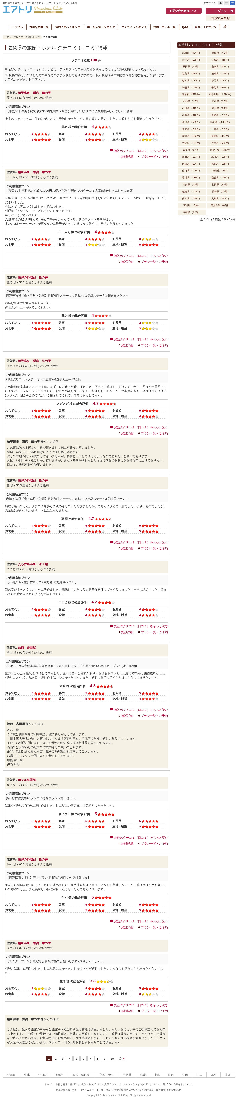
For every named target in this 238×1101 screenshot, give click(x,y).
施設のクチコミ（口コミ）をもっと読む (139, 150)
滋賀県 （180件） (191, 136)
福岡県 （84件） (221, 184)
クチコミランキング (134, 27)
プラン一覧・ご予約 (154, 156)
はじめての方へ (104, 1089)
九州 (213, 1074)
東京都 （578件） (191, 94)
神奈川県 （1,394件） (220, 94)
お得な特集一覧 (39, 27)
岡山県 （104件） (191, 163)
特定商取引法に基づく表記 (128, 1089)
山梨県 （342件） (191, 115)
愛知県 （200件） (191, 129)
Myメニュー (87, 1089)
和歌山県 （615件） (220, 150)
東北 (27, 1074)
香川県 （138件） (191, 177)
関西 (171, 1074)
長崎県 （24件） (221, 191)
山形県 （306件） (220, 66)
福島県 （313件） (191, 73)
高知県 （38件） (192, 184)
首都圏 (59, 1074)
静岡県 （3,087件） (220, 122)
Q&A (185, 27)
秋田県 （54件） (192, 66)
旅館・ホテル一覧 (164, 27)
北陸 (143, 1074)
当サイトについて (206, 27)
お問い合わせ (174, 1089)
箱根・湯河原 (81, 1074)
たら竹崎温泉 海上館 (33, 564)
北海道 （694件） (191, 52)
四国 (199, 1074)
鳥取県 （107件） (191, 156)
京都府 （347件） (220, 136)
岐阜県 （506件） (191, 122)
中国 (185, 1074)
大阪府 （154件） (191, 143)
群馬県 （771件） (220, 80)
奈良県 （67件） (192, 150)
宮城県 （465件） (220, 59)
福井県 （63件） (221, 108)
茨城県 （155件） (220, 73)
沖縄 (227, 1074)
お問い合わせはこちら (184, 10)
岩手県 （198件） (191, 59)
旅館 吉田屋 (27, 647)
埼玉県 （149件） (191, 87)
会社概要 (160, 1089)
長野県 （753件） (220, 115)
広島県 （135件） (220, 163)
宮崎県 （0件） (191, 205)
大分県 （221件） (220, 198)
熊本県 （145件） (191, 198)
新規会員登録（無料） (68, 1089)
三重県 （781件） (220, 129)
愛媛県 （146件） (220, 177)
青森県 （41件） (221, 52)
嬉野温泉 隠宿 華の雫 (34, 92)
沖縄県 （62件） (192, 212)
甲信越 (127, 1074)
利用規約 (149, 1089)
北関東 (42, 1074)
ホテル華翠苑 (27, 780)
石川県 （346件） (191, 108)
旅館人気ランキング (67, 27)
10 (112, 1058)
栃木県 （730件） (191, 80)
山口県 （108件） (191, 170)
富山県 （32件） (221, 101)
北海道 (11, 1074)
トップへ (17, 27)
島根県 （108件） (220, 156)
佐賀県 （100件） (191, 191)
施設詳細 (127, 156)
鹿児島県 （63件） (221, 205)
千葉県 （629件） (220, 87)
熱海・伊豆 (107, 1074)
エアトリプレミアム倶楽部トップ (22, 37)
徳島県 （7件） (221, 170)
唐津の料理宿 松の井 (33, 277)
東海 (157, 1074)
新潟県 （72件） (192, 101)
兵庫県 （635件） (220, 143)
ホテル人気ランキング (101, 27)
